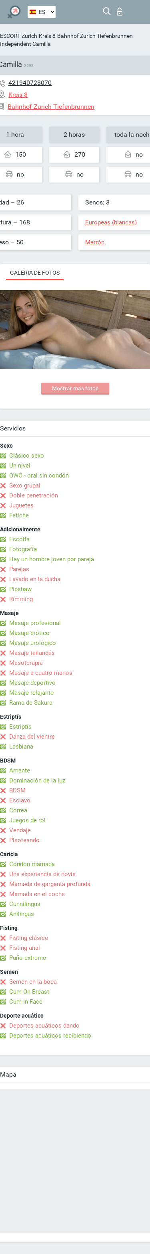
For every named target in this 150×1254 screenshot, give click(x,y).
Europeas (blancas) (111, 222)
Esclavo (19, 800)
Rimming (21, 599)
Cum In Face (25, 1001)
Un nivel (19, 465)
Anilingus (21, 914)
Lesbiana (21, 746)
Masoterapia (26, 662)
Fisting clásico (28, 937)
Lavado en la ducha (34, 579)
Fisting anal (24, 947)
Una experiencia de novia (42, 874)
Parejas (19, 569)
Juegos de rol (27, 820)
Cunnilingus (24, 904)
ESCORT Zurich (18, 36)
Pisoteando (24, 840)
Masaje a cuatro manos (40, 672)
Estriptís (20, 726)
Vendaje (20, 830)
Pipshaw (20, 589)
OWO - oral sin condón (39, 475)
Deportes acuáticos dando (44, 1025)
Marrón (94, 242)
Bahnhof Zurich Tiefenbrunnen (95, 36)
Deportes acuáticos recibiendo (50, 1035)
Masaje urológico (32, 643)
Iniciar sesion (119, 11)
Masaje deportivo (32, 682)
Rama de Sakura (30, 702)
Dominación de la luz (37, 780)
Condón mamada (32, 864)
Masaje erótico (29, 633)
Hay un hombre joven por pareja (51, 559)
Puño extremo (27, 957)
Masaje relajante (31, 692)
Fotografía (23, 549)
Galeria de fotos (35, 272)
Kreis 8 (47, 36)
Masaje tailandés (32, 652)
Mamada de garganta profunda (49, 884)
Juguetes (21, 505)
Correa (18, 810)
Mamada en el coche (37, 894)
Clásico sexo (26, 455)
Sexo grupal (24, 485)
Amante (19, 770)
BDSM (17, 790)
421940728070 (30, 82)
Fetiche (19, 515)
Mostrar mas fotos (75, 388)
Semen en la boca (33, 981)
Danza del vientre (32, 736)
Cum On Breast (29, 991)
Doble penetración (33, 495)
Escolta (19, 539)
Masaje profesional (35, 623)
